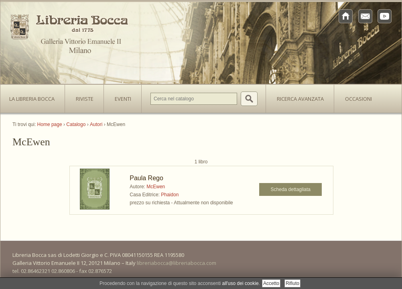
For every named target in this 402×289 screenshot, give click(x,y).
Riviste (82, 96)
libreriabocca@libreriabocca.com (176, 263)
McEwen (155, 186)
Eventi (123, 98)
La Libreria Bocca (35, 96)
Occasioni (358, 98)
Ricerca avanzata (300, 98)
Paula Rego (146, 178)
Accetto (271, 283)
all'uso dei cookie (240, 283)
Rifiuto (292, 283)
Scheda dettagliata (291, 189)
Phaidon (170, 194)
